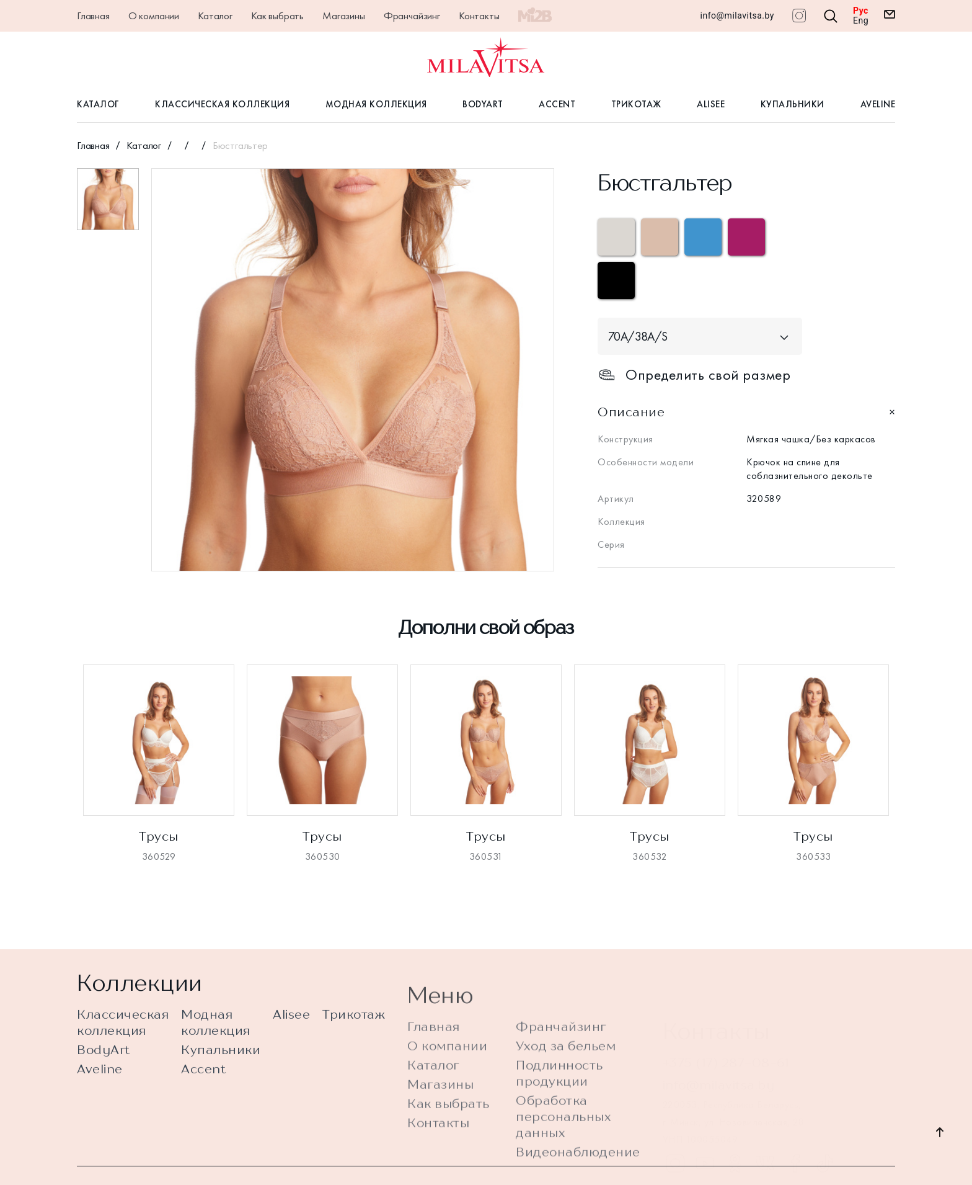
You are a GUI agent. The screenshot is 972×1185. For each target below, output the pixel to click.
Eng (860, 20)
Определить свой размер (694, 374)
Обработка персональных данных (563, 1149)
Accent (557, 104)
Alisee (711, 104)
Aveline (878, 104)
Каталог (215, 15)
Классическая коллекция (222, 104)
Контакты (479, 15)
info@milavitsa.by (737, 15)
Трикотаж (636, 104)
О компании (153, 15)
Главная (93, 15)
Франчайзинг (412, 15)
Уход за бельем (566, 1078)
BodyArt (482, 104)
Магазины (343, 15)
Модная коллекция (376, 104)
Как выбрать (277, 15)
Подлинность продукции (559, 1106)
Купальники (792, 104)
